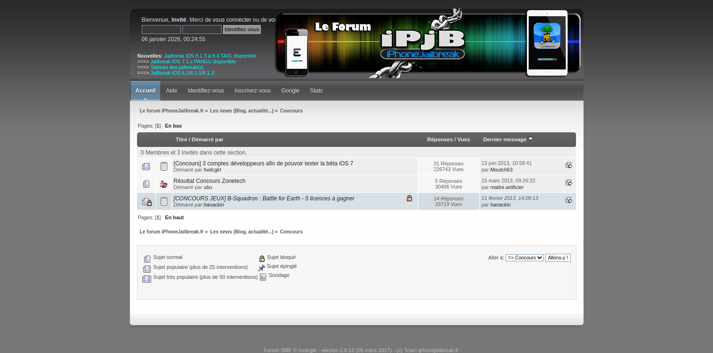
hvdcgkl (212, 169)
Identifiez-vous (206, 90)
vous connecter (232, 20)
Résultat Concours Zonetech (209, 181)
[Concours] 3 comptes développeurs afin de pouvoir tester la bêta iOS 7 (263, 163)
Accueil (146, 90)
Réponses (440, 139)
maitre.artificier (507, 187)
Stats (316, 90)
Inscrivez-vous (253, 90)
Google (290, 90)
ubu (208, 187)
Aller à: (496, 257)
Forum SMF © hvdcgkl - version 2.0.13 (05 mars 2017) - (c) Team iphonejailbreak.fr (361, 350)
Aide (171, 90)
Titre (181, 139)
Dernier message (508, 139)
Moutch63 (501, 169)
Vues (463, 139)
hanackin (214, 204)
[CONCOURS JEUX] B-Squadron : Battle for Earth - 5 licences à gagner (263, 198)
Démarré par (207, 139)
